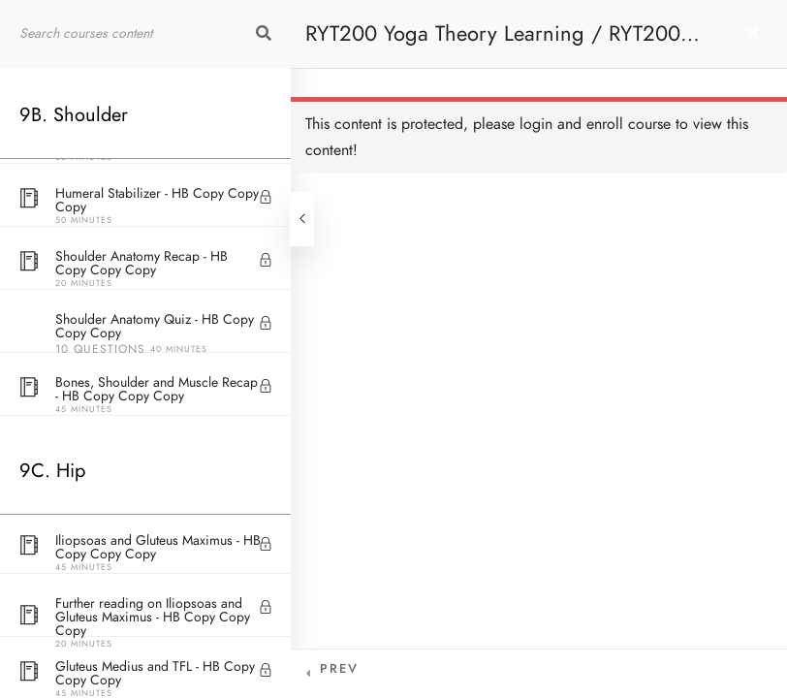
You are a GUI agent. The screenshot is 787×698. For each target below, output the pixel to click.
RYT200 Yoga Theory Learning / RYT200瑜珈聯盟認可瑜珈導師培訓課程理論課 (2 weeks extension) (503, 43)
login (535, 124)
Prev (339, 669)
